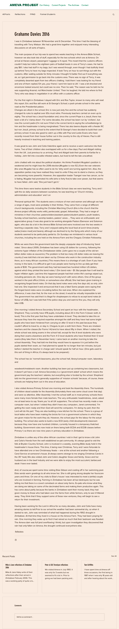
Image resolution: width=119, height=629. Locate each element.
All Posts (6, 14)
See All (114, 556)
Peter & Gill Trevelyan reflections (56, 565)
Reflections (20, 14)
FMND (32, 14)
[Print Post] (16, 540)
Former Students (47, 14)
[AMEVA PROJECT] (24, 5)
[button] (113, 14)
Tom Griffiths (88, 565)
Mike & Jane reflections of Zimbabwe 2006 (18, 566)
